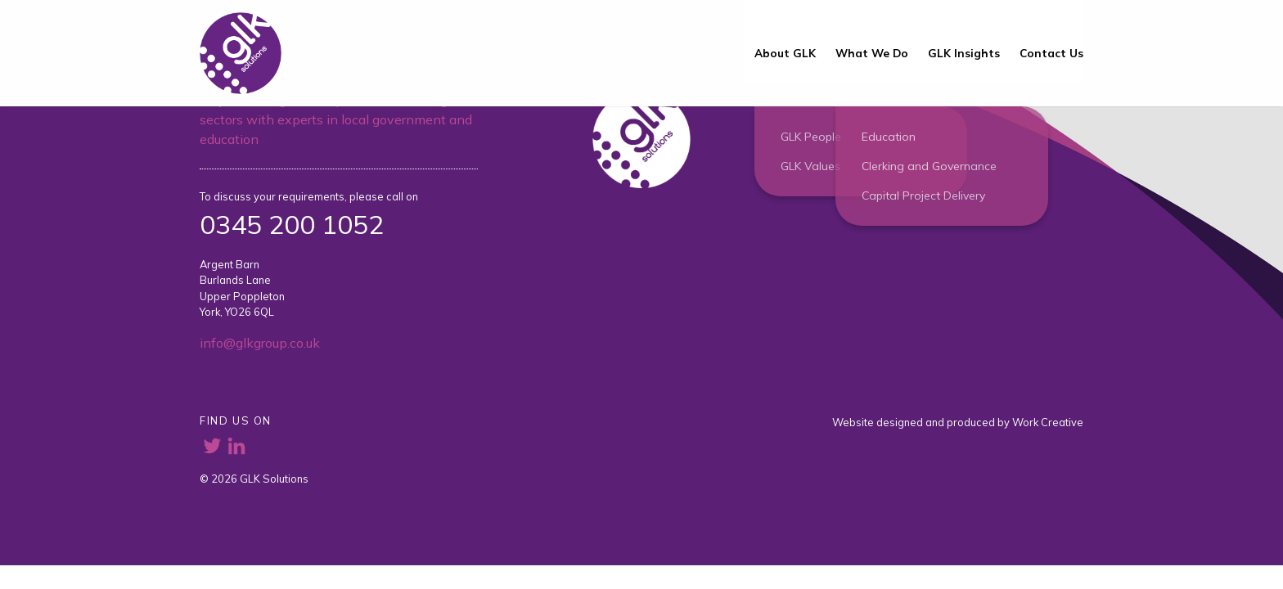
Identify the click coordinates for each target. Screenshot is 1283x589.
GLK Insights (964, 53)
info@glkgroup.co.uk (260, 343)
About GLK (785, 53)
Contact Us (1051, 53)
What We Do (871, 53)
